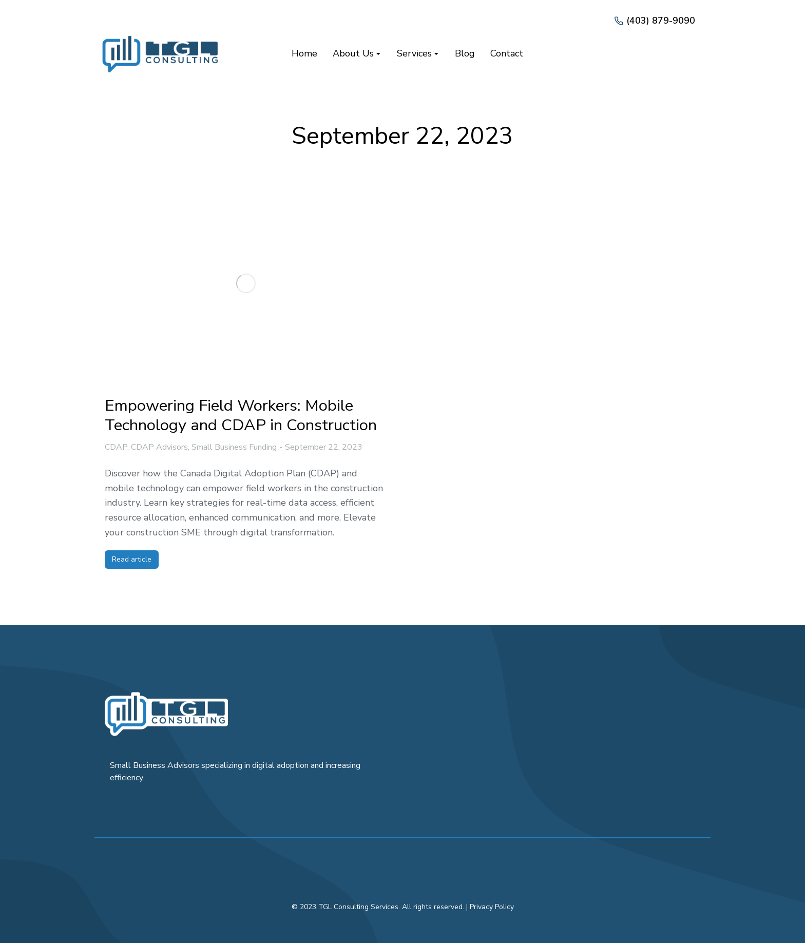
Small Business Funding (234, 447)
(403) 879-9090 (660, 20)
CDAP (116, 447)
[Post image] (246, 283)
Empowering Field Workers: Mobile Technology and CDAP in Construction (241, 415)
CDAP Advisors (159, 447)
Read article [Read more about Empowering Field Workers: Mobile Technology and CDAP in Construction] (131, 559)
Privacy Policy (492, 907)
